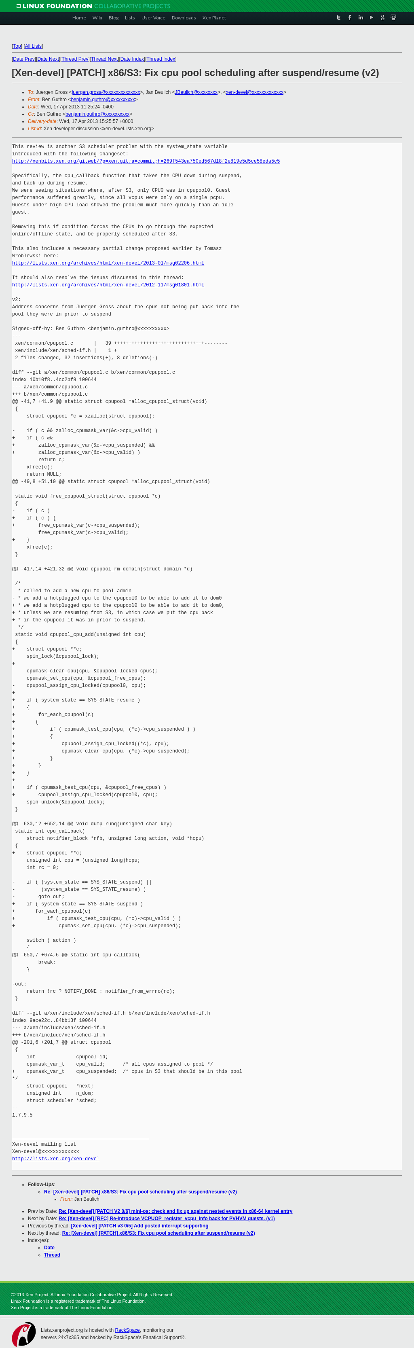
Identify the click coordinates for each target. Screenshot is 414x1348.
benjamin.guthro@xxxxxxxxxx (103, 99)
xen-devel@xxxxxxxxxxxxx (254, 92)
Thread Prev (74, 59)
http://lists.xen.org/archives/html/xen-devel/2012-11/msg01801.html (108, 285)
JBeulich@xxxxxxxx (196, 92)
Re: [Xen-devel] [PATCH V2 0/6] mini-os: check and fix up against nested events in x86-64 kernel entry (175, 1211)
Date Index (132, 59)
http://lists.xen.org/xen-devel (55, 1158)
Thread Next (104, 59)
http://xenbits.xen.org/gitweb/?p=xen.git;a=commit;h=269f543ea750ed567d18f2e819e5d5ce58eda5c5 (146, 161)
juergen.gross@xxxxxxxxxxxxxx (106, 92)
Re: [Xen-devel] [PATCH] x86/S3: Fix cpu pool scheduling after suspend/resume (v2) (140, 1192)
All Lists (33, 46)
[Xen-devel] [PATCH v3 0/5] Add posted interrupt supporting (140, 1226)
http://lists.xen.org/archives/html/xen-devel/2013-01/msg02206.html (108, 263)
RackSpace (127, 1330)
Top (17, 46)
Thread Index (161, 59)
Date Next (48, 59)
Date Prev (23, 59)
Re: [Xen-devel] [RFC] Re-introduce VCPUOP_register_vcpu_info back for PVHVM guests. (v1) (167, 1218)
